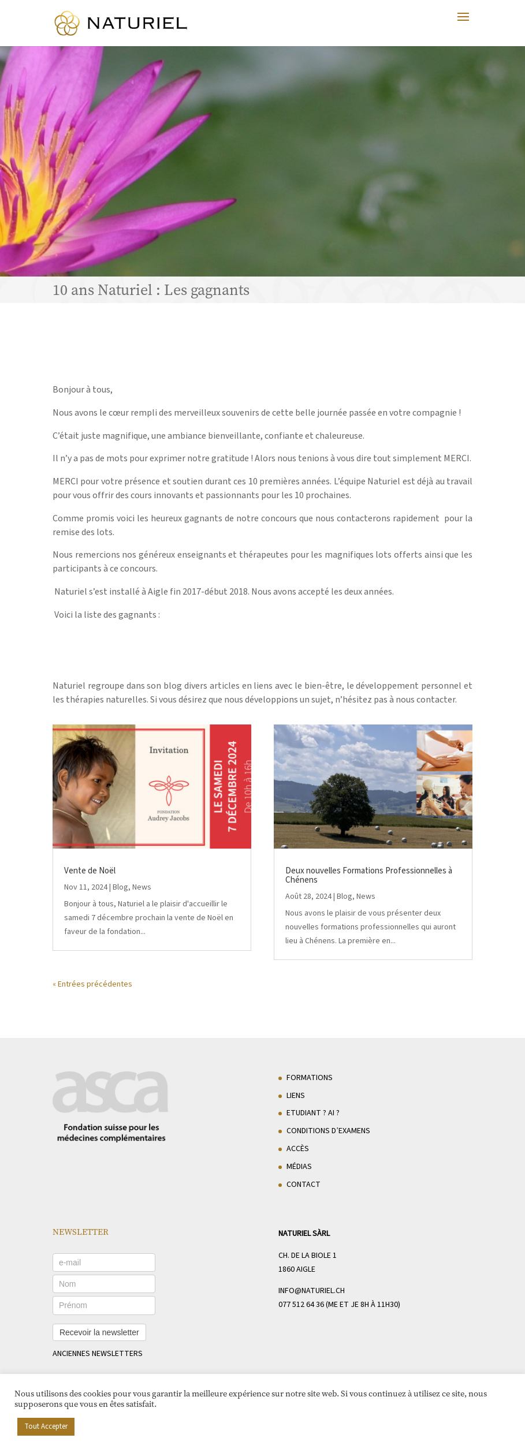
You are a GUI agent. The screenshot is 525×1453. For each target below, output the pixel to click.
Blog (120, 887)
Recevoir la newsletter (99, 1332)
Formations (309, 1078)
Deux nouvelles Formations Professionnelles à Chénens (368, 875)
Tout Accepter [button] (46, 1426)
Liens (295, 1095)
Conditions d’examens (328, 1131)
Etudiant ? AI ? (313, 1113)
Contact (303, 1184)
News (141, 887)
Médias (299, 1166)
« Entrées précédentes (92, 984)
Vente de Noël (90, 871)
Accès (297, 1149)
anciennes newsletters (98, 1353)
